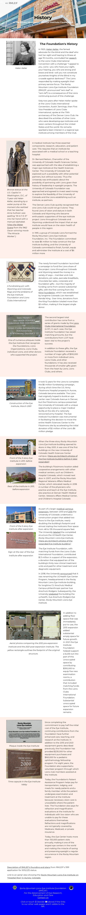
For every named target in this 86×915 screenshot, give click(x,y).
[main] (43, 19)
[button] (2, 3)
